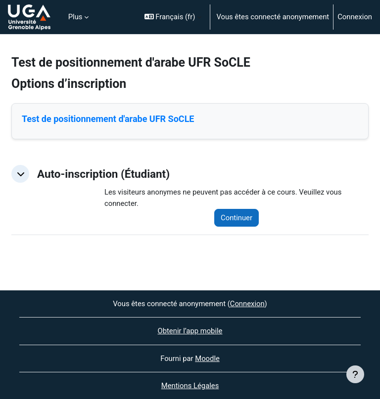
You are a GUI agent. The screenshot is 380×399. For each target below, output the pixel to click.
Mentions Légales (190, 385)
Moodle (207, 358)
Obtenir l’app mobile (190, 330)
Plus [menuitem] (75, 16)
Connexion (354, 16)
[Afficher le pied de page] (355, 374)
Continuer (236, 217)
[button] (173, 17)
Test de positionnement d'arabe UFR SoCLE (108, 119)
